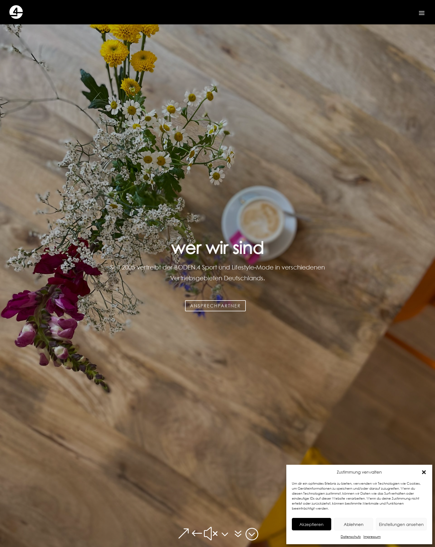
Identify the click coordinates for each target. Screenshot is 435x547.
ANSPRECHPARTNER (215, 330)
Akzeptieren (311, 524)
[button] (424, 472)
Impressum (372, 536)
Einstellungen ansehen (401, 524)
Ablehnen (353, 524)
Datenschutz (351, 536)
